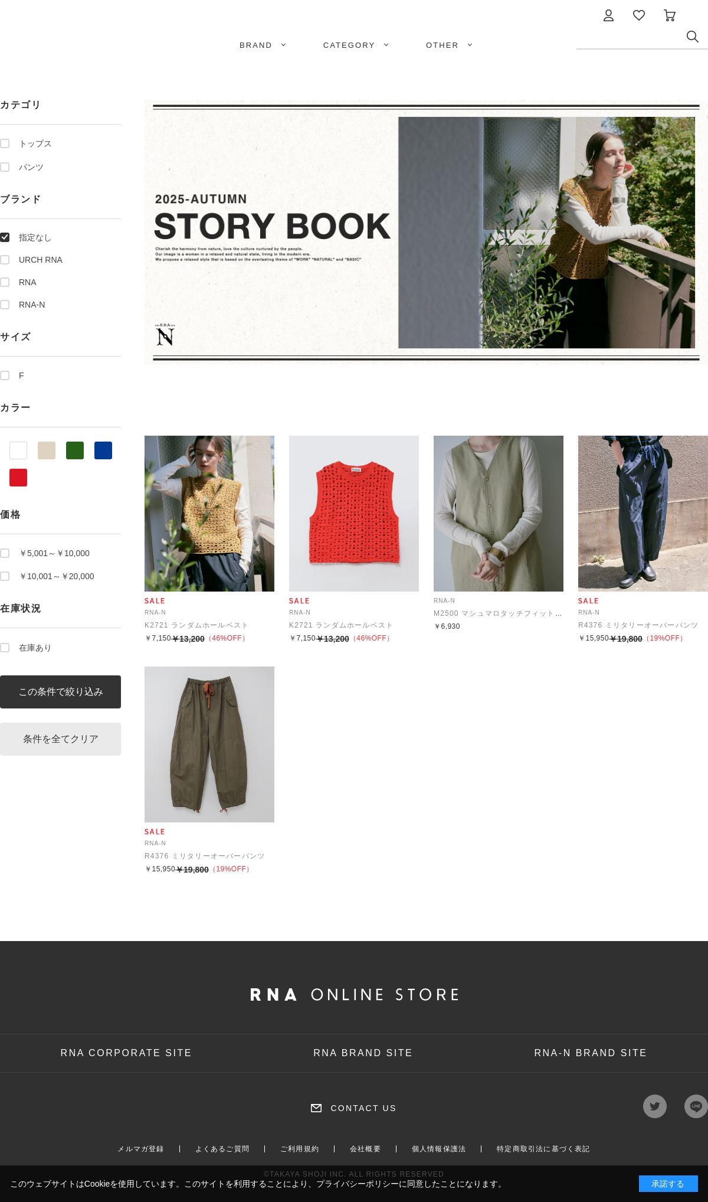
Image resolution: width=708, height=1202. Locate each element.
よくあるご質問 (222, 1148)
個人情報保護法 (439, 1148)
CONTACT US (363, 1108)
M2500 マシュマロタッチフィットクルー (506, 613)
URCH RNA (41, 260)
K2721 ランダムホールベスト (197, 625)
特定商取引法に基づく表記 (543, 1148)
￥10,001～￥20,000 (56, 576)
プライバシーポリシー (357, 1183)
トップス (35, 143)
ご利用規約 (299, 1148)
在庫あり (35, 647)
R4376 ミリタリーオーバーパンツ (638, 625)
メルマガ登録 (140, 1148)
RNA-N (32, 304)
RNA (28, 282)
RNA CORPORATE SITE (127, 1053)
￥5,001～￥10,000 (54, 553)
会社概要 (365, 1148)
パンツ (31, 167)
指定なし (35, 237)
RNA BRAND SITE (363, 1053)
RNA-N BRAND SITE (590, 1053)
